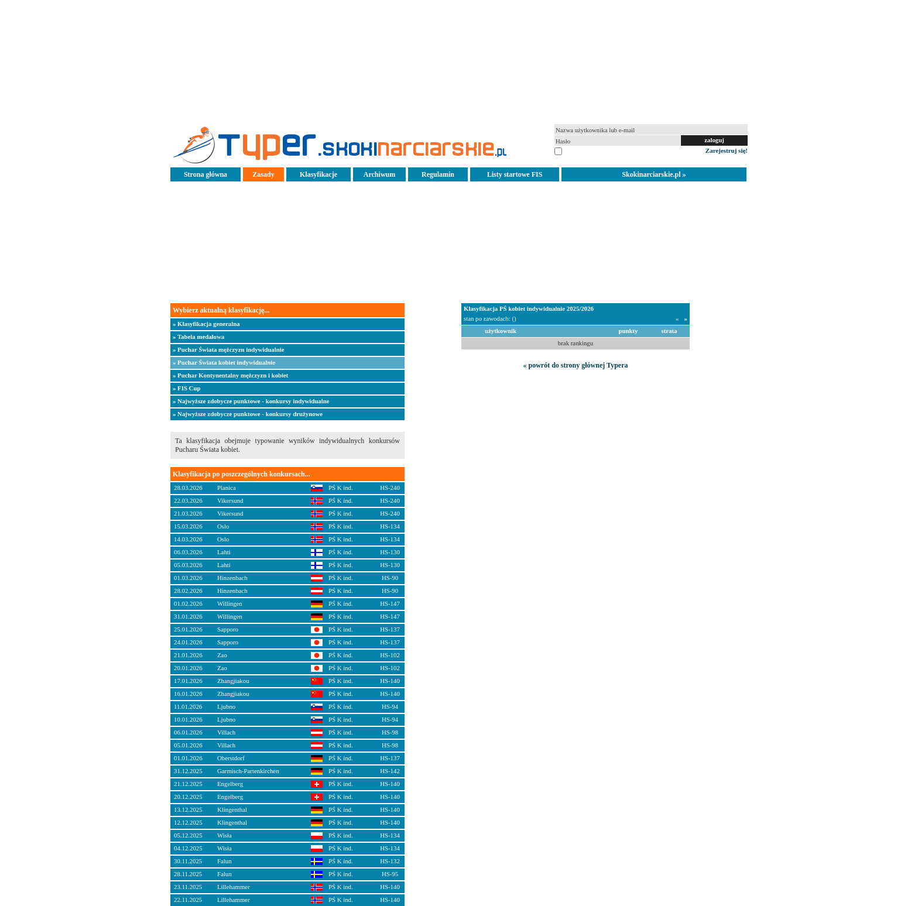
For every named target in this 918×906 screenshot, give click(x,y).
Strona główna (205, 174)
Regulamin (438, 174)
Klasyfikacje (318, 174)
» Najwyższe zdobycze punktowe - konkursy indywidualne (251, 400)
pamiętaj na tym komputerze (600, 150)
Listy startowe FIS (515, 174)
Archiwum (379, 174)
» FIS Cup (186, 388)
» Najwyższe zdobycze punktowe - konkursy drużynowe (248, 413)
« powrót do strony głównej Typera (575, 365)
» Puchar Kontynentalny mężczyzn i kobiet (230, 375)
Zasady (263, 174)
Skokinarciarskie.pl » (654, 174)
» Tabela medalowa (198, 336)
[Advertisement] (459, 60)
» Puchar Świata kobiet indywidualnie (224, 362)
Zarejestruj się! (726, 150)
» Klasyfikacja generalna (206, 323)
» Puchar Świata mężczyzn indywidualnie (229, 349)
